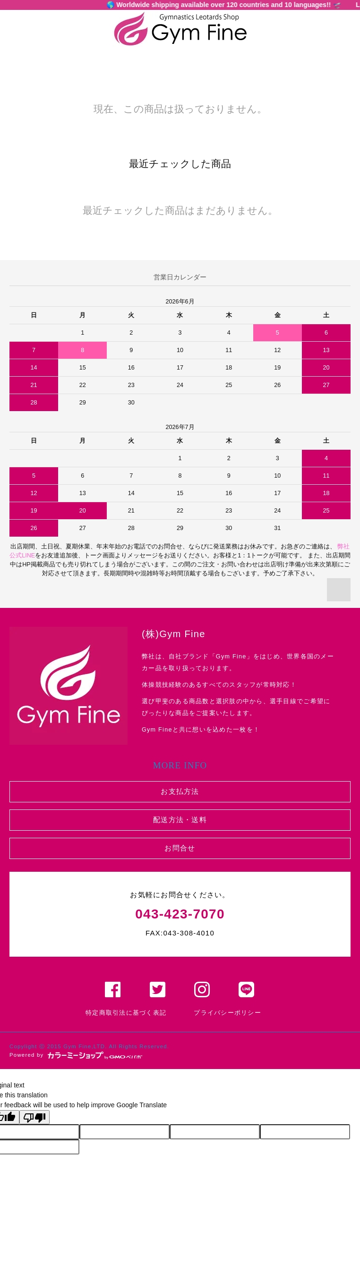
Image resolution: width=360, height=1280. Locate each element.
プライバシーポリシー (227, 1013)
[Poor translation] (34, 1117)
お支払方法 (180, 791)
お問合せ (179, 848)
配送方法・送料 (180, 820)
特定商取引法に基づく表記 (126, 1013)
